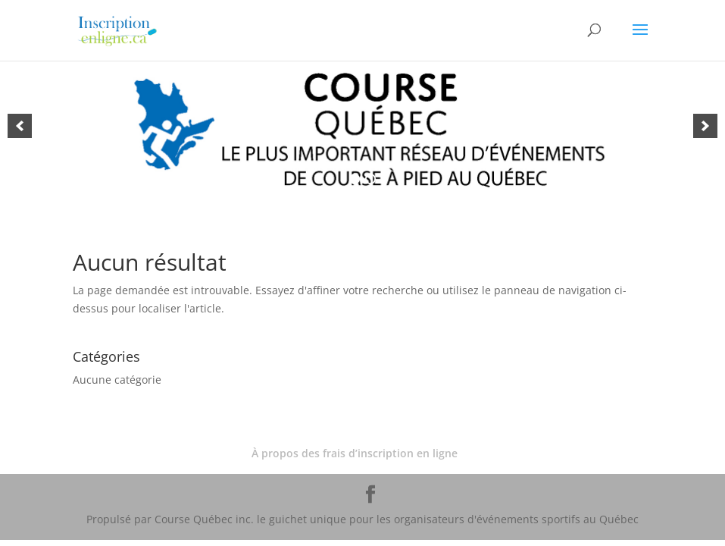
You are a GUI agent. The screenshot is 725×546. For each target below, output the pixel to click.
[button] (20, 126)
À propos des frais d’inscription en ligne (355, 453)
